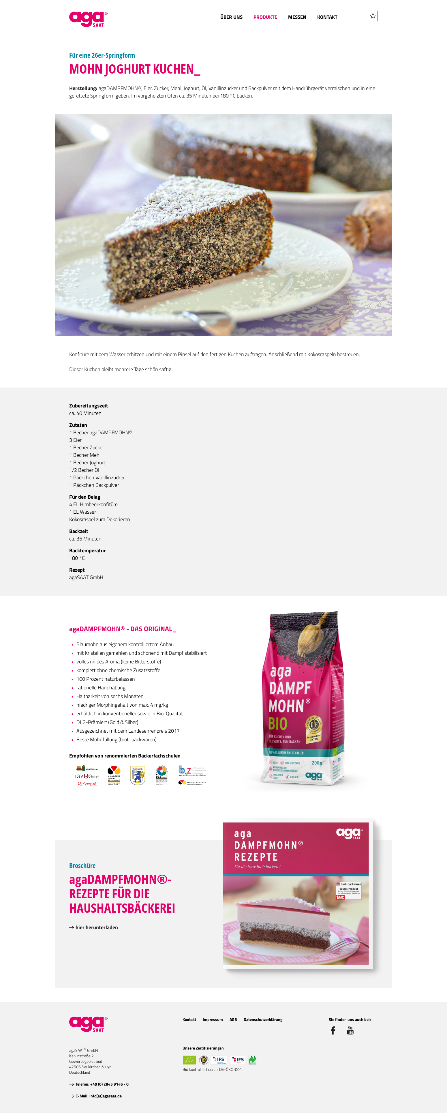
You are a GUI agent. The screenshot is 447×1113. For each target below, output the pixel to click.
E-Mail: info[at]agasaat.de (99, 1096)
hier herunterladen (97, 927)
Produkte (265, 17)
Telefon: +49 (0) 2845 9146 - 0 (102, 1084)
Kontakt (327, 17)
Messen (297, 17)
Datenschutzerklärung (263, 1019)
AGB (233, 1019)
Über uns (231, 17)
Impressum (213, 1019)
